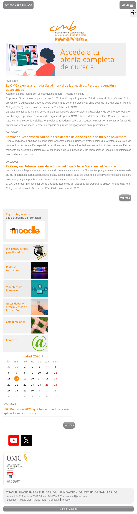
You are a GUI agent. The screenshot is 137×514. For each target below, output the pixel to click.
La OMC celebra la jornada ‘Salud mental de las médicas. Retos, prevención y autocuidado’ (61, 87)
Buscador (12, 499)
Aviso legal (40, 499)
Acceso (66, 499)
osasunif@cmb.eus (76, 496)
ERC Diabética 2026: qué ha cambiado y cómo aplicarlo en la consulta (36, 411)
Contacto (54, 499)
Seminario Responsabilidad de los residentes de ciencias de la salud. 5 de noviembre (66, 137)
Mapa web (26, 499)
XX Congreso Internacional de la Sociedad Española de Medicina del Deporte (61, 166)
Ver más (125, 197)
